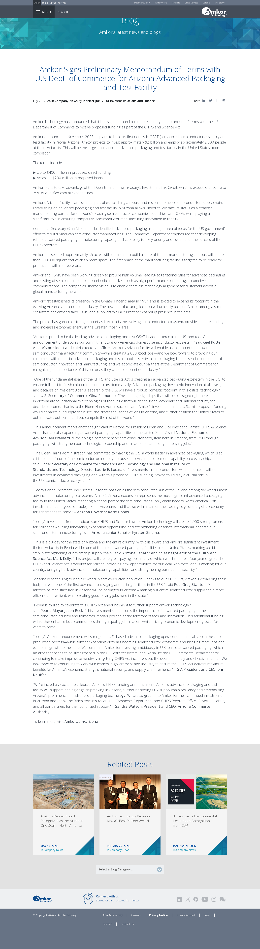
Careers (206, 2)
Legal (207, 933)
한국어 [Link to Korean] (45, 2)
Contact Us (220, 2)
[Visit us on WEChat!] (223, 917)
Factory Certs (161, 2)
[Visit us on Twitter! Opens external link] (188, 917)
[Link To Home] (214, 12)
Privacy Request (185, 933)
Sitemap (107, 942)
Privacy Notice (158, 933)
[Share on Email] (224, 118)
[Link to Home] (42, 917)
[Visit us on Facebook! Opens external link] (195, 917)
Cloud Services (191, 2)
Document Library (142, 2)
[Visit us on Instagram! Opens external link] (214, 917)
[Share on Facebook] (217, 118)
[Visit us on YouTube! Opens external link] (204, 917)
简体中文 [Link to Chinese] (62, 2)
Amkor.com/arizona (81, 739)
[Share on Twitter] (210, 118)
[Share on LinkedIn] (204, 118)
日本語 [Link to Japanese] (53, 2)
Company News (53, 868)
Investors (176, 2)
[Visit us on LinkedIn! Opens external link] (180, 917)
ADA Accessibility (113, 933)
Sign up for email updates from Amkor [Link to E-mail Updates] (117, 916)
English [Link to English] (37, 2)
